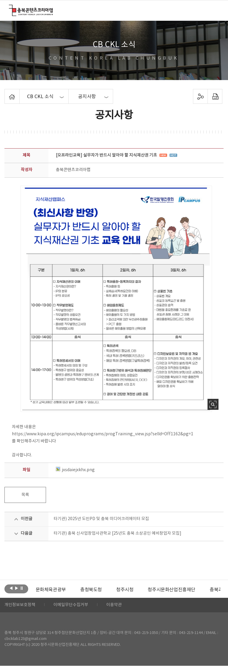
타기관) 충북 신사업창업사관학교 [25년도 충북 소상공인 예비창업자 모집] (117, 533)
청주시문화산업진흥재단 (171, 589)
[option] (50, 590)
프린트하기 (215, 96)
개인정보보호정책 (19, 605)
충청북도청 (91, 589)
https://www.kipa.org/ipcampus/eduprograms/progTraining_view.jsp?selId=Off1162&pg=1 (102, 434)
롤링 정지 (22, 588)
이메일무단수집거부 (70, 605)
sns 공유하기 (200, 96)
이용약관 (114, 605)
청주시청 (124, 589)
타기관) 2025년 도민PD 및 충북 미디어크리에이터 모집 (101, 519)
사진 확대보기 (213, 404)
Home (6, 92)
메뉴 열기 (215, 10)
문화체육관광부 (51, 589)
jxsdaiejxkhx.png (75, 470)
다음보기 (16, 588)
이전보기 (11, 588)
